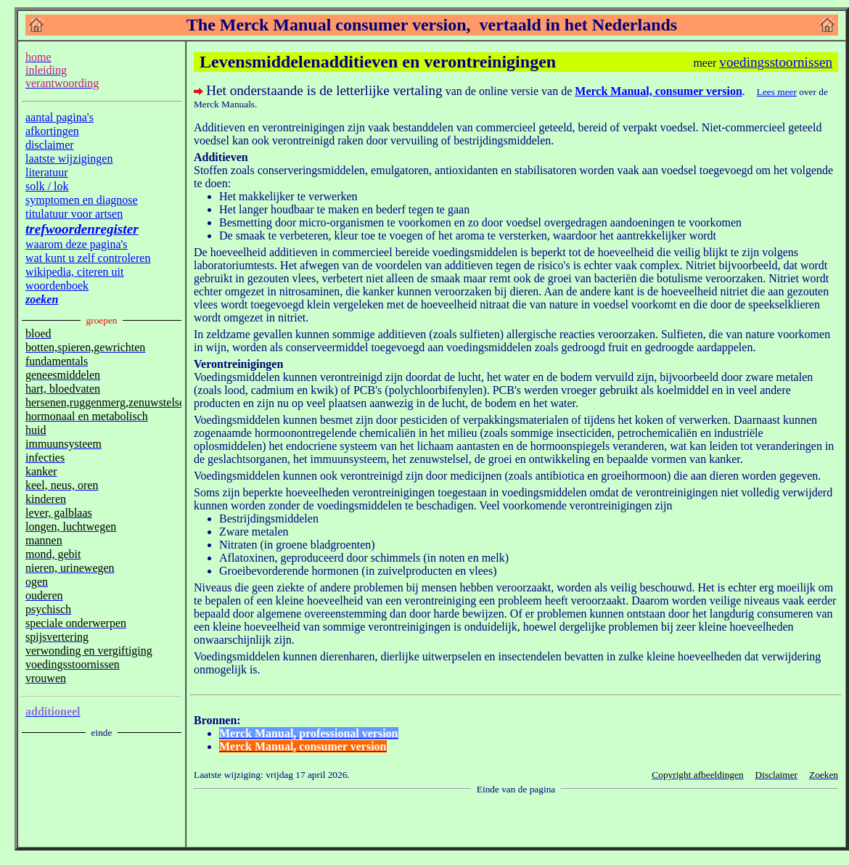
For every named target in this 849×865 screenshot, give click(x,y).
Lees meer (777, 91)
